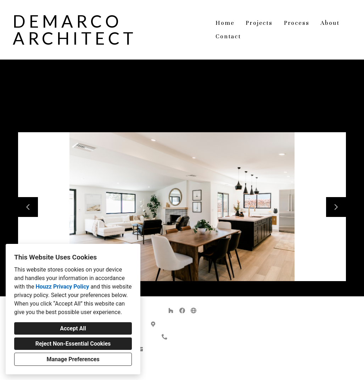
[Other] (193, 310)
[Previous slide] (28, 207)
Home (224, 23)
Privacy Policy (164, 369)
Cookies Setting (198, 369)
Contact (228, 36)
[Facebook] (182, 310)
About (329, 23)
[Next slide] (336, 207)
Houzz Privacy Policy (62, 286)
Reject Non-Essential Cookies (73, 343)
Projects (259, 23)
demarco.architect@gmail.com (186, 349)
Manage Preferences (72, 359)
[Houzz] (170, 310)
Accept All (73, 328)
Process (296, 23)
